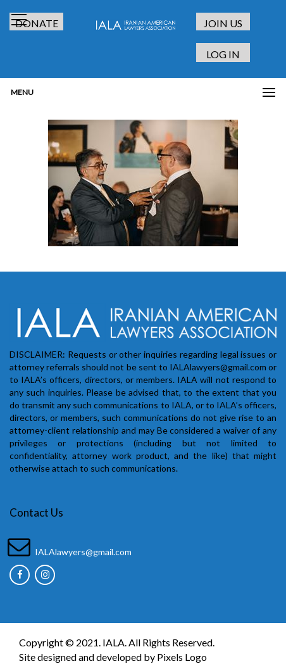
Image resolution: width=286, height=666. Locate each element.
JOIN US (223, 23)
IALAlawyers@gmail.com (83, 551)
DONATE (36, 23)
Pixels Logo (182, 657)
